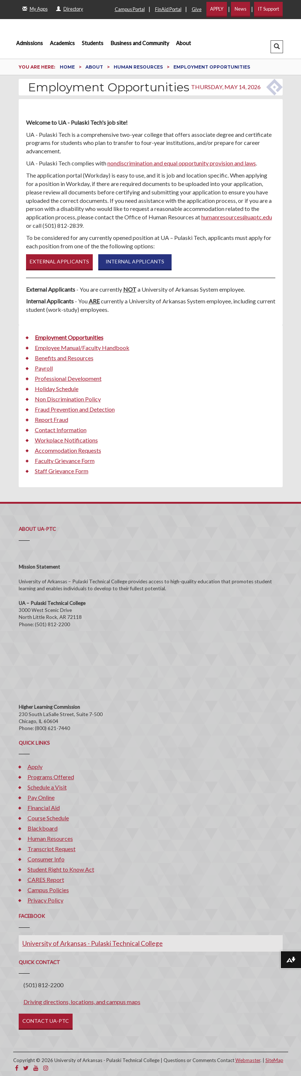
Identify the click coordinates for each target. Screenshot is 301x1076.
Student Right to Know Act (60, 869)
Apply (35, 766)
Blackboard (42, 828)
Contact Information (61, 429)
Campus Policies (48, 889)
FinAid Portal (168, 9)
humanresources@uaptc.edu (236, 217)
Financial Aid (43, 807)
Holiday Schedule (56, 388)
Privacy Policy (45, 900)
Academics (62, 43)
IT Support (268, 9)
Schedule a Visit (47, 787)
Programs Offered (50, 776)
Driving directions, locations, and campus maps (81, 1001)
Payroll (44, 368)
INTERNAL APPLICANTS (135, 261)
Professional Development (68, 378)
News (240, 9)
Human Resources (139, 67)
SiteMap (274, 1060)
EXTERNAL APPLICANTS (59, 261)
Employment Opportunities (69, 337)
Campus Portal (130, 9)
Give (197, 9)
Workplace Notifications (66, 440)
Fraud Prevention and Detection (75, 409)
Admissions (29, 43)
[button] (277, 46)
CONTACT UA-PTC (45, 1021)
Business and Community (140, 43)
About (183, 43)
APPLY (216, 9)
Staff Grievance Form (61, 470)
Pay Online (41, 797)
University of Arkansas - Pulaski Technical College (92, 943)
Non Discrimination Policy (68, 398)
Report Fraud (51, 419)
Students (92, 43)
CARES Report (45, 879)
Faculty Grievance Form (65, 460)
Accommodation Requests (68, 450)
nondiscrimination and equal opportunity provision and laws (181, 163)
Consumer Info (46, 859)
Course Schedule (48, 817)
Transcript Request (51, 848)
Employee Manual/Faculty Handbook (82, 347)
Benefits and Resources (64, 357)
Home (68, 67)
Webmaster (247, 1060)
